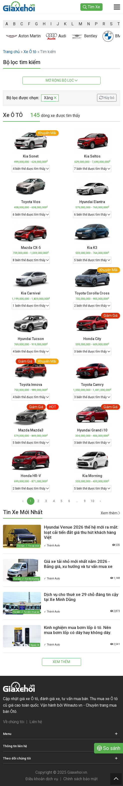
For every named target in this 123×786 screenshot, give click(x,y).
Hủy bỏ (106, 98)
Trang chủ (11, 51)
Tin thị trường (32, 579)
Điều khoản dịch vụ (41, 778)
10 (92, 501)
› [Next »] (100, 501)
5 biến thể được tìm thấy (92, 260)
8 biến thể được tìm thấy (31, 260)
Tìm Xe (91, 7)
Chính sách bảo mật (80, 778)
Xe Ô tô (29, 51)
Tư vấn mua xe (31, 612)
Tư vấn (16, 612)
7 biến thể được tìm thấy (92, 169)
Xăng (50, 97)
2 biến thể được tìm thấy (92, 305)
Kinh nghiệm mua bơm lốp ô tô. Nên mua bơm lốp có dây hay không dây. (77, 630)
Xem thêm (110, 513)
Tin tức (20, 546)
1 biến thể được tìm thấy (31, 305)
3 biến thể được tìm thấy (92, 351)
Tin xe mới (33, 546)
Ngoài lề (34, 645)
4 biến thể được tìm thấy (31, 169)
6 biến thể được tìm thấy (31, 214)
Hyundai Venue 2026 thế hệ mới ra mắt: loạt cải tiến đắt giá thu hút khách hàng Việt (81, 532)
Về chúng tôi (13, 721)
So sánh (108, 748)
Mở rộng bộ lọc (62, 80)
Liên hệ (35, 721)
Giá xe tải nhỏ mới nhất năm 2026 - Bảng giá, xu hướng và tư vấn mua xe (78, 564)
